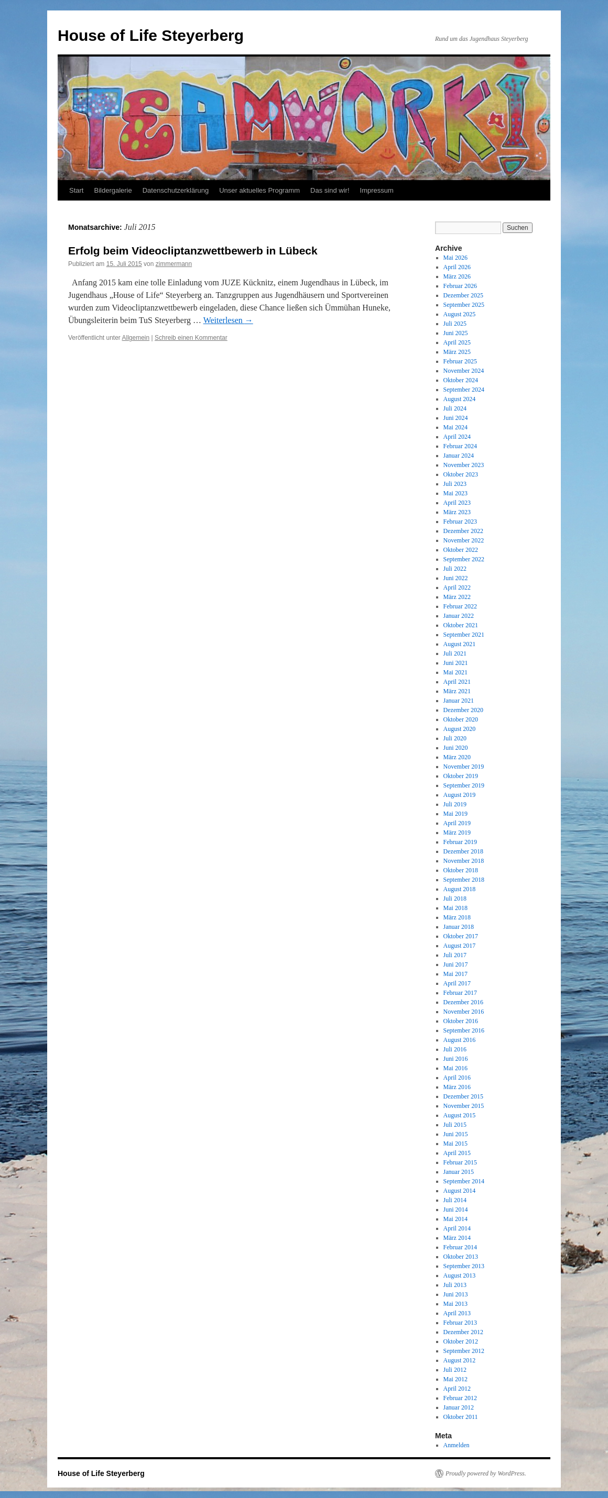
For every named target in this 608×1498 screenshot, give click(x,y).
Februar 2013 (460, 1322)
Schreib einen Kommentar (191, 337)
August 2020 (459, 729)
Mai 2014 (455, 1219)
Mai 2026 (455, 257)
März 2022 (457, 597)
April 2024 (457, 436)
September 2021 (463, 634)
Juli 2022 (454, 568)
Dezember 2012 (463, 1332)
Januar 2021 (458, 700)
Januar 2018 (458, 926)
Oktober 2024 (460, 380)
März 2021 (457, 691)
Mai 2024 (455, 427)
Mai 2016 (455, 1068)
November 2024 (463, 370)
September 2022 (463, 559)
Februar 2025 (460, 361)
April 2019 (457, 823)
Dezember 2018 (463, 851)
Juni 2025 (455, 333)
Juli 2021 (454, 653)
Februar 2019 (460, 842)
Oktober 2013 (460, 1256)
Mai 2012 (455, 1379)
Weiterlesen (228, 320)
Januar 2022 (458, 615)
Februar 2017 (460, 992)
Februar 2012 (460, 1398)
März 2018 (457, 917)
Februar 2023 (460, 521)
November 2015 (463, 1105)
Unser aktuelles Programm (259, 190)
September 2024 (463, 389)
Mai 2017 (455, 974)
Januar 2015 (458, 1171)
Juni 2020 (455, 747)
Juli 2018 (454, 898)
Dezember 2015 (463, 1096)
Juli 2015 (454, 1124)
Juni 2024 (455, 417)
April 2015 (457, 1153)
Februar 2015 (460, 1162)
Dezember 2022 (463, 531)
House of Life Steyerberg (151, 35)
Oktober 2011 (460, 1417)
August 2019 (459, 794)
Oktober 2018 (460, 870)
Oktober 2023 (460, 474)
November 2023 (463, 465)
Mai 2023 (455, 493)
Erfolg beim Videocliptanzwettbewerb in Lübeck (193, 251)
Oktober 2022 (460, 549)
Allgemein (136, 337)
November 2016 (463, 1011)
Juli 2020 (454, 738)
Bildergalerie (113, 190)
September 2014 (463, 1181)
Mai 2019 (455, 813)
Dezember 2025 (463, 295)
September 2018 (463, 879)
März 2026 (457, 276)
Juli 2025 (454, 323)
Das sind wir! (329, 190)
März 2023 (457, 512)
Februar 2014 (460, 1247)
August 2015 (459, 1115)
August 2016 (459, 1040)
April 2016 (457, 1077)
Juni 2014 (455, 1209)
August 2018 (459, 889)
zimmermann (174, 264)
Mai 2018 (455, 908)
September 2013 (463, 1266)
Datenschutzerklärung (176, 190)
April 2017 (457, 983)
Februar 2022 (460, 606)
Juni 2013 (455, 1294)
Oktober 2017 (460, 936)
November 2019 (463, 766)
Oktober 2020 (460, 719)
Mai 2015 (455, 1143)
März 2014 (457, 1237)
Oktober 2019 (460, 776)
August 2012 (459, 1360)
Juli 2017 (454, 955)
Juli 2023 (454, 483)
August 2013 (459, 1275)
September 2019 (463, 785)
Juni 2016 (455, 1058)
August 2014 (459, 1190)
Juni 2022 (455, 578)
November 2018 (463, 860)
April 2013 (457, 1313)
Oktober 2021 (460, 625)
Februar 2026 (460, 286)
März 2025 (457, 352)
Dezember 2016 (463, 1002)
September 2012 (463, 1351)
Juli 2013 (454, 1285)
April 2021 (457, 681)
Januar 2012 (458, 1407)
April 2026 (457, 267)
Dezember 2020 (463, 710)
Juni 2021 (455, 663)
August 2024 (459, 399)
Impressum (377, 190)
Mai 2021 (455, 672)
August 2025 (459, 314)
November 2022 (463, 540)
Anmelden (456, 1445)
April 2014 (457, 1228)
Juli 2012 (454, 1369)
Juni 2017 (455, 964)
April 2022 (457, 587)
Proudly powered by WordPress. (486, 1473)
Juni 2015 (455, 1134)
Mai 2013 (455, 1303)
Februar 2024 (460, 446)
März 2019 (457, 832)
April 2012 (457, 1388)
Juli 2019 (454, 804)
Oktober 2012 (460, 1341)
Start (76, 190)
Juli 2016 (454, 1049)
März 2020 (457, 757)
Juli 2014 (454, 1200)
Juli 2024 (454, 408)
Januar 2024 (458, 455)
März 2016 (457, 1087)
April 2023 (457, 502)
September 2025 (463, 304)
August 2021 (459, 644)
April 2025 (457, 342)
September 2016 (463, 1030)
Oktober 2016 (460, 1021)
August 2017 (459, 945)
